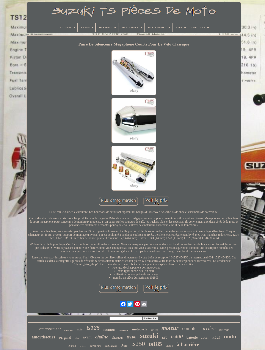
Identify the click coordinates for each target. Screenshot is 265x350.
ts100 (131, 337)
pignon (72, 345)
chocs (123, 345)
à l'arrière (188, 344)
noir (80, 329)
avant (87, 337)
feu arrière (123, 330)
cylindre (205, 338)
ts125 (93, 327)
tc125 (216, 337)
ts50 (164, 337)
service (154, 329)
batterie (192, 337)
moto (230, 336)
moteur (169, 328)
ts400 (177, 336)
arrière (209, 328)
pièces (82, 346)
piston (169, 345)
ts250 (138, 343)
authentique (111, 345)
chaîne (101, 336)
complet (190, 328)
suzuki (149, 335)
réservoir (224, 329)
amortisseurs (43, 337)
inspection (68, 330)
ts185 (155, 343)
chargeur (117, 337)
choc (77, 338)
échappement (50, 329)
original (65, 337)
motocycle (139, 329)
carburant (95, 345)
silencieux (109, 329)
